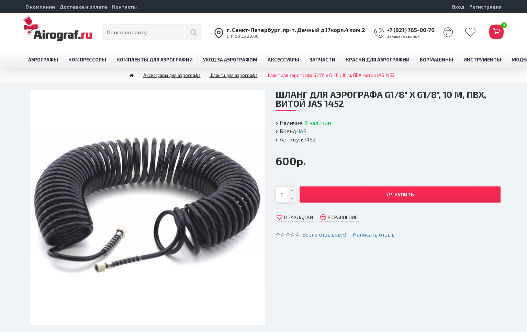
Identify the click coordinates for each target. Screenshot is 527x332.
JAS (302, 131)
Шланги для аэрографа (234, 75)
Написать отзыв (374, 234)
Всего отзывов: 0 (324, 234)
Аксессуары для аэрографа (172, 75)
